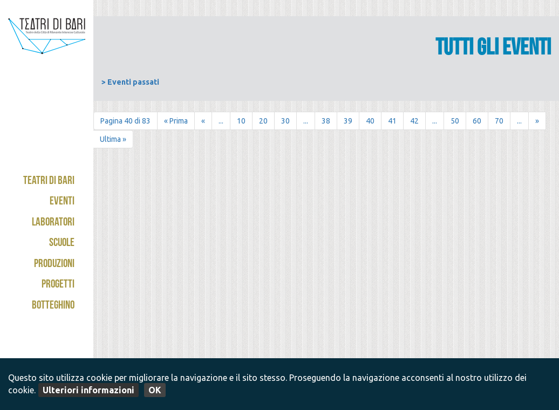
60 (477, 121)
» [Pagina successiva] (537, 121)
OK (154, 390)
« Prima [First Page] (176, 121)
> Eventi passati (130, 82)
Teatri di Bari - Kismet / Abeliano (46, 56)
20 (263, 121)
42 (414, 121)
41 (392, 121)
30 (285, 121)
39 (348, 121)
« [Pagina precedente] (203, 121)
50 (455, 121)
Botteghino (53, 306)
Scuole (61, 243)
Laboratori (53, 223)
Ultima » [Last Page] (113, 139)
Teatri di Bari (48, 181)
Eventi (62, 202)
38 (326, 121)
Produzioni (54, 264)
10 (241, 121)
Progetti (58, 285)
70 (499, 121)
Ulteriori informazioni (88, 390)
